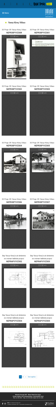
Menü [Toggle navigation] (5, 13)
